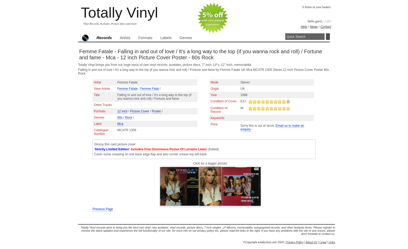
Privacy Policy (294, 242)
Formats (145, 38)
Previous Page (103, 209)
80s (119, 117)
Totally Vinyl (119, 12)
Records (104, 38)
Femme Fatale (127, 89)
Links (332, 242)
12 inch (122, 111)
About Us (311, 242)
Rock (128, 117)
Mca (120, 124)
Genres (185, 38)
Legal (322, 242)
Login (327, 21)
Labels (165, 38)
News (314, 27)
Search (328, 36)
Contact (325, 27)
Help (304, 27)
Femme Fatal (149, 89)
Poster (156, 111)
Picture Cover (139, 111)
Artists (125, 38)
